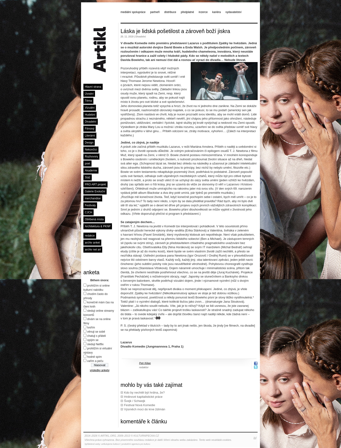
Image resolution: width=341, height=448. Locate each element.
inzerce (203, 12)
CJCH (88, 212)
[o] (255, 437)
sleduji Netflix (95, 344)
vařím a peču (95, 361)
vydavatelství (234, 12)
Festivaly (90, 205)
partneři (155, 12)
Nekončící (91, 149)
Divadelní (90, 121)
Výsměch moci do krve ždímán (144, 409)
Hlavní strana (93, 86)
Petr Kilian (145, 363)
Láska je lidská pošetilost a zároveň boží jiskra (175, 31)
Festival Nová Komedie (139, 405)
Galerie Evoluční (95, 191)
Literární (90, 135)
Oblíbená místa (94, 219)
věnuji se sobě (96, 331)
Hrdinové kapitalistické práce (143, 396)
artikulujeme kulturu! (110, 444)
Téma (88, 100)
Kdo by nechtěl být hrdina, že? (144, 392)
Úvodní (89, 93)
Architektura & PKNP (98, 226)
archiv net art (93, 249)
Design (89, 142)
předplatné (187, 12)
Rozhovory (91, 156)
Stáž (87, 177)
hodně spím (94, 356)
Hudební (90, 114)
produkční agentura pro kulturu (136, 444)
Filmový (89, 128)
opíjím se (92, 340)
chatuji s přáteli (96, 336)
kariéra (216, 12)
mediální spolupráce (133, 12)
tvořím (91, 327)
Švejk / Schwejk (134, 401)
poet (87, 163)
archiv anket (92, 242)
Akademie (91, 170)
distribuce (170, 12)
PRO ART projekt (95, 184)
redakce (90, 235)
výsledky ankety (100, 370)
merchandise (93, 198)
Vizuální (90, 107)
